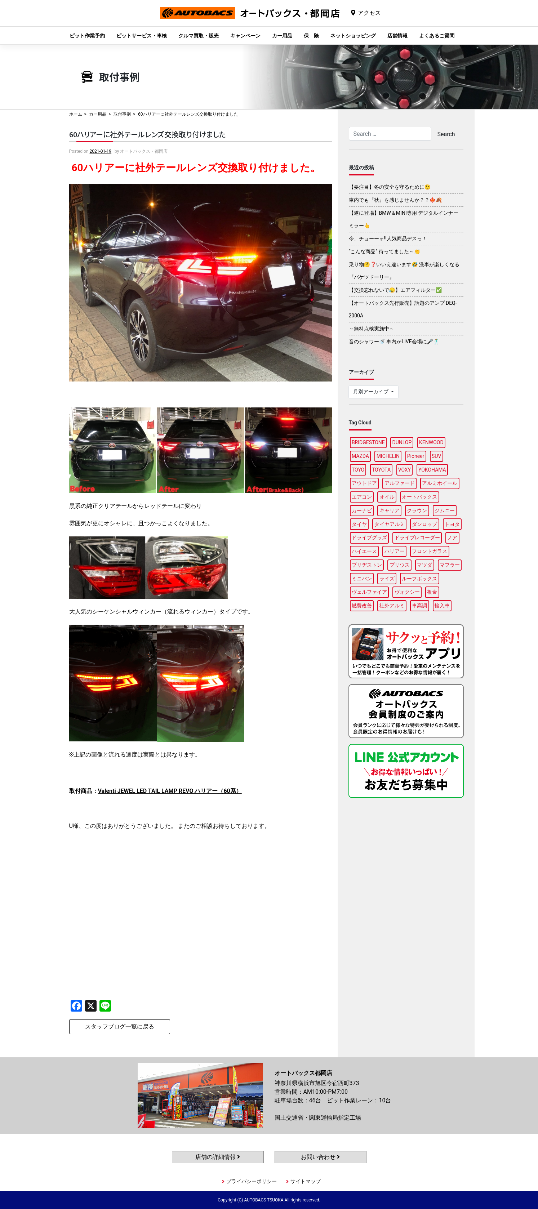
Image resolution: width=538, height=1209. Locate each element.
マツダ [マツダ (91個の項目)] (424, 565)
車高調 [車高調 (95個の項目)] (419, 605)
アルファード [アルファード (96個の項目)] (399, 483)
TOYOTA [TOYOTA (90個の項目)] (381, 470)
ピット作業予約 (87, 36)
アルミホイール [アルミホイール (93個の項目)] (439, 483)
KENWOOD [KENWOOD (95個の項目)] (431, 442)
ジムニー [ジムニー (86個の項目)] (445, 510)
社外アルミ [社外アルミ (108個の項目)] (392, 605)
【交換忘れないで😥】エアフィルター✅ (395, 290)
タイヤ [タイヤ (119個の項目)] (359, 524)
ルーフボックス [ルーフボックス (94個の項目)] (419, 578)
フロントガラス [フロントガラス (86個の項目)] (429, 551)
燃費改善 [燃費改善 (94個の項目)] (362, 605)
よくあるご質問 (436, 36)
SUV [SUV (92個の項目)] (436, 456)
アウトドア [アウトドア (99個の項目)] (364, 483)
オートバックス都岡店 (249, 18)
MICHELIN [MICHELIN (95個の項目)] (388, 456)
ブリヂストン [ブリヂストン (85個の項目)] (367, 565)
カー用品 (282, 36)
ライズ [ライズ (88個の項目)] (387, 578)
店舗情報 (397, 36)
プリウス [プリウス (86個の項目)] (400, 565)
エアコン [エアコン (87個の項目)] (362, 497)
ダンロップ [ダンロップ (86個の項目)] (424, 524)
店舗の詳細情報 (217, 1157)
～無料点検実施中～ (371, 328)
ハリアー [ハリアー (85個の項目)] (394, 551)
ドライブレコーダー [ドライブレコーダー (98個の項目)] (417, 537)
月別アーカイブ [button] (371, 391)
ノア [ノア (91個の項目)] (452, 537)
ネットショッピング (353, 36)
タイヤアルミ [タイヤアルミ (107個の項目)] (389, 524)
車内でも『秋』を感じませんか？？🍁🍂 (395, 200)
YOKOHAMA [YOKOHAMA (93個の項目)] (432, 470)
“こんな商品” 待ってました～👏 (385, 251)
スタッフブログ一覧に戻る (119, 1026)
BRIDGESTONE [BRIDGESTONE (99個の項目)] (368, 442)
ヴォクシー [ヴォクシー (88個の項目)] (407, 592)
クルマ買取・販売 (198, 36)
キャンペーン (245, 36)
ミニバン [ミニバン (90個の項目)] (362, 578)
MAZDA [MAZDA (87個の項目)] (360, 456)
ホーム (75, 114)
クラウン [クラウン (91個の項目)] (417, 510)
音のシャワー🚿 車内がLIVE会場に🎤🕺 (394, 341)
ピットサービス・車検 (141, 36)
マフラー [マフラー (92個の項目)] (450, 565)
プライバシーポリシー (251, 1181)
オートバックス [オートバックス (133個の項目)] (419, 497)
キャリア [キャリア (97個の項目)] (389, 510)
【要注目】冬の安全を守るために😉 (390, 187)
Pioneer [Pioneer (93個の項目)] (415, 456)
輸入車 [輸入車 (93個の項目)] (442, 605)
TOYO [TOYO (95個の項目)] (358, 470)
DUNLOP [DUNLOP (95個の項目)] (402, 442)
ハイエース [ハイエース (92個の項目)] (364, 551)
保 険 (311, 36)
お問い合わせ (320, 1157)
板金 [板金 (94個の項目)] (432, 592)
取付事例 (122, 114)
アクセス (369, 12)
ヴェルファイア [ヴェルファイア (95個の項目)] (369, 592)
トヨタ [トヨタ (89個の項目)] (452, 524)
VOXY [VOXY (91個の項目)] (404, 470)
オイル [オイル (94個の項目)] (387, 497)
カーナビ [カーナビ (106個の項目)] (362, 510)
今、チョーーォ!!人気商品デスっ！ (388, 238)
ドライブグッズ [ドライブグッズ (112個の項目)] (369, 537)
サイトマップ (305, 1181)
